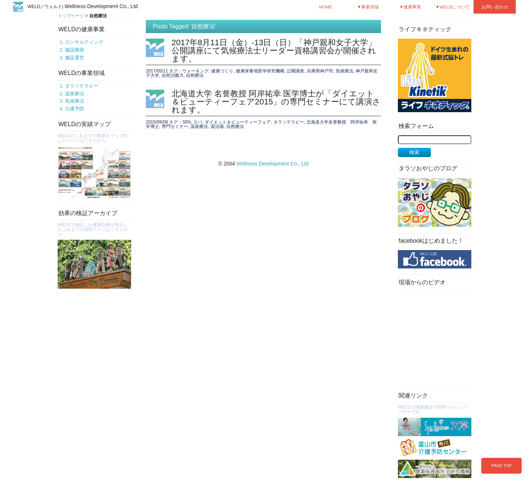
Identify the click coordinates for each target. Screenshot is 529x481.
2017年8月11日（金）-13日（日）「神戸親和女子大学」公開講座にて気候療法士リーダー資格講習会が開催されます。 (274, 50)
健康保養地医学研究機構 (260, 71)
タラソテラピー (81, 86)
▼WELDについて (452, 6)
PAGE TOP (501, 465)
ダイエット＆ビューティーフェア (238, 122)
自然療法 (195, 75)
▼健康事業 (410, 6)
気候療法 (74, 101)
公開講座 (295, 71)
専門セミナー (175, 126)
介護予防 (74, 108)
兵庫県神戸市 (320, 71)
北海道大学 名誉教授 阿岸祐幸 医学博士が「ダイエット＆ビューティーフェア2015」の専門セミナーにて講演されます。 (276, 101)
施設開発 (74, 50)
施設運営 (74, 57)
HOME (325, 6)
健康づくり (222, 71)
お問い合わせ (495, 6)
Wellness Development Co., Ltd (273, 164)
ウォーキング (195, 71)
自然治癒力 (173, 75)
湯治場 (217, 126)
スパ (197, 122)
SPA (186, 122)
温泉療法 (74, 93)
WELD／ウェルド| (83, 6)
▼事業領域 (368, 6)
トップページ (71, 15)
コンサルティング (84, 42)
